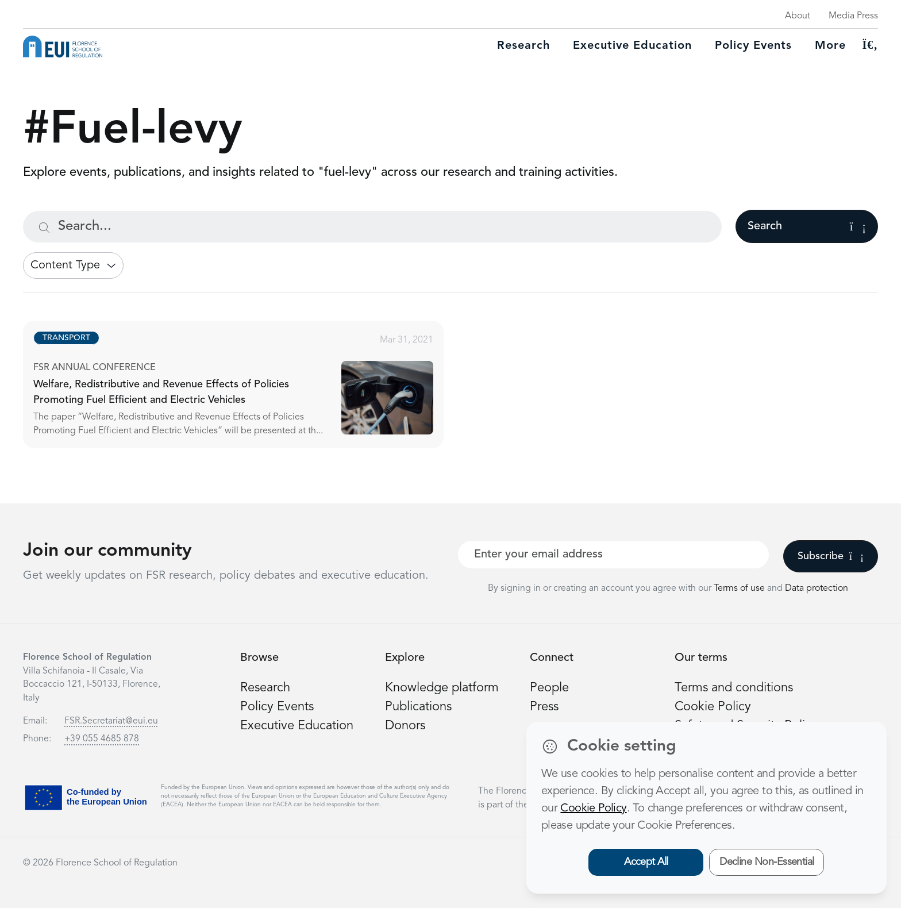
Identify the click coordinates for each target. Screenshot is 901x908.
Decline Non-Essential (766, 862)
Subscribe (831, 556)
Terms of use (740, 588)
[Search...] (372, 227)
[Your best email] (613, 554)
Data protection (816, 588)
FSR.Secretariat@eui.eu (111, 721)
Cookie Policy (713, 707)
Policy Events (753, 46)
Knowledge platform (442, 688)
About (797, 16)
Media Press (853, 16)
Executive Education (296, 726)
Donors (405, 726)
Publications (418, 707)
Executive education (632, 46)
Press (544, 707)
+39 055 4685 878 (101, 739)
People (549, 688)
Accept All (646, 862)
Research (523, 46)
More (830, 46)
